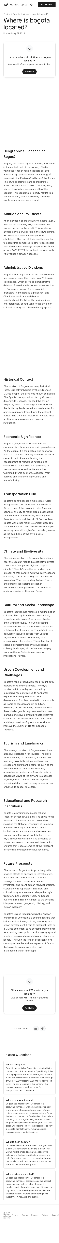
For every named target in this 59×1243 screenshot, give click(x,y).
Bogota (16, 14)
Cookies (35, 1215)
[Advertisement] (27, 111)
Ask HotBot (46, 4)
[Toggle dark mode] (31, 4)
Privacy (15, 1215)
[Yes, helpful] (36, 1028)
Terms (25, 1215)
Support (55, 1215)
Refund (45, 1215)
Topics (6, 14)
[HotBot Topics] (15, 4)
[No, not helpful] (43, 1028)
